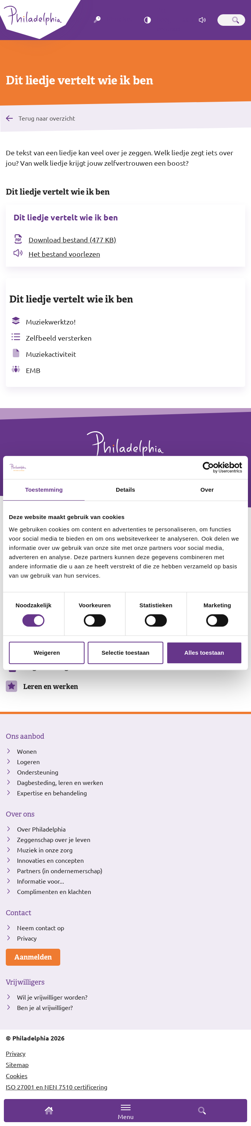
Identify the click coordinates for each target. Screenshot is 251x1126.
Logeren (28, 761)
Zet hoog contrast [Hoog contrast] (175, 20)
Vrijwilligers (25, 982)
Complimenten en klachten (54, 891)
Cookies (16, 1075)
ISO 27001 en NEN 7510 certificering (56, 1087)
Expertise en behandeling (52, 793)
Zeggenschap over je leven (53, 839)
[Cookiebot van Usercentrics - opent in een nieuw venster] (208, 467)
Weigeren (47, 652)
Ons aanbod (25, 736)
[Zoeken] (235, 20)
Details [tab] (125, 489)
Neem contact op (40, 927)
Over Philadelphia (41, 829)
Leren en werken (50, 686)
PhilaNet (119, 19)
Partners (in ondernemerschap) (59, 870)
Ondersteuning (37, 772)
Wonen (27, 751)
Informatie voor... (40, 881)
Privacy (27, 938)
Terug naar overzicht (47, 118)
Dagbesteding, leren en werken (60, 782)
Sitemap (17, 1064)
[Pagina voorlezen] (202, 20)
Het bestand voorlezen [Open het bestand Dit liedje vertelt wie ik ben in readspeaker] (64, 254)
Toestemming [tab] (44, 489)
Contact (18, 913)
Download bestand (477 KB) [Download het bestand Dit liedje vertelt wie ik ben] (72, 239)
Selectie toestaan (125, 652)
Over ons (20, 814)
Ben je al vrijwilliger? (45, 1007)
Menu (126, 1112)
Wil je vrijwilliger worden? (52, 997)
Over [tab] (207, 489)
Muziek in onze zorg (45, 850)
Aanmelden (33, 957)
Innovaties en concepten (50, 860)
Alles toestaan (204, 652)
